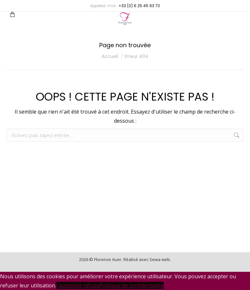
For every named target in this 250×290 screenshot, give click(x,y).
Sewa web (159, 259)
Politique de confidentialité (131, 285)
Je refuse (88, 285)
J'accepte (66, 285)
